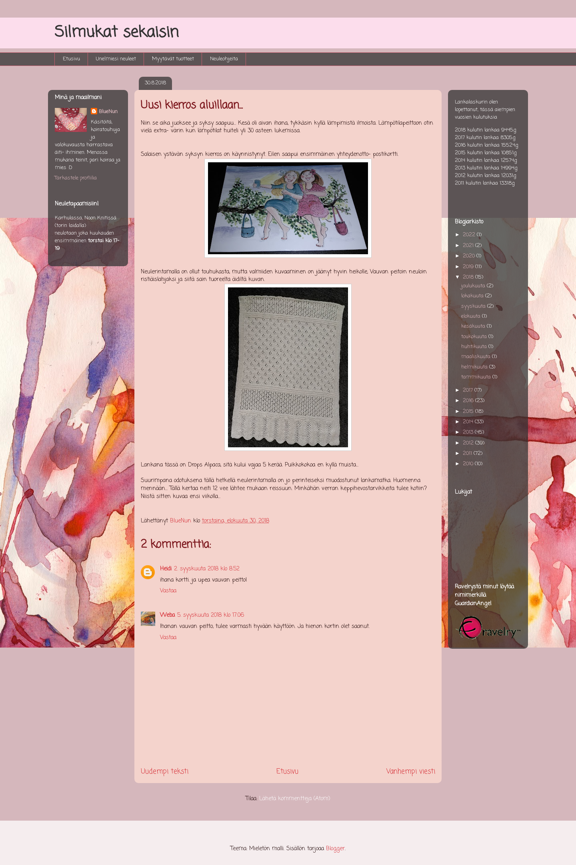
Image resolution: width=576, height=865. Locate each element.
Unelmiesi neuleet (116, 59)
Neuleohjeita (224, 59)
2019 (469, 267)
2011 (468, 453)
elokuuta (471, 316)
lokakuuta (473, 296)
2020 (469, 256)
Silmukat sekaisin (116, 32)
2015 (469, 411)
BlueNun (108, 112)
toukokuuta (474, 337)
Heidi (166, 569)
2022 (470, 235)
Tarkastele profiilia (76, 178)
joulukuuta (474, 286)
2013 (469, 432)
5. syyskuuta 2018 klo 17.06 (210, 615)
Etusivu (71, 59)
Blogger (335, 849)
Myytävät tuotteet (173, 59)
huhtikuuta (474, 347)
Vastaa (168, 591)
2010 (469, 464)
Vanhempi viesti (410, 772)
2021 (469, 245)
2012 (469, 443)
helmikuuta (475, 367)
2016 (469, 401)
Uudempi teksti (164, 772)
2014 (469, 422)
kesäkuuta (474, 326)
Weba (167, 615)
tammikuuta (476, 377)
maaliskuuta (476, 357)
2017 (468, 390)
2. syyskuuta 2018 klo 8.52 (207, 569)
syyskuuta (474, 306)
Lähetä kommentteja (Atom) (294, 799)
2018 (469, 277)
